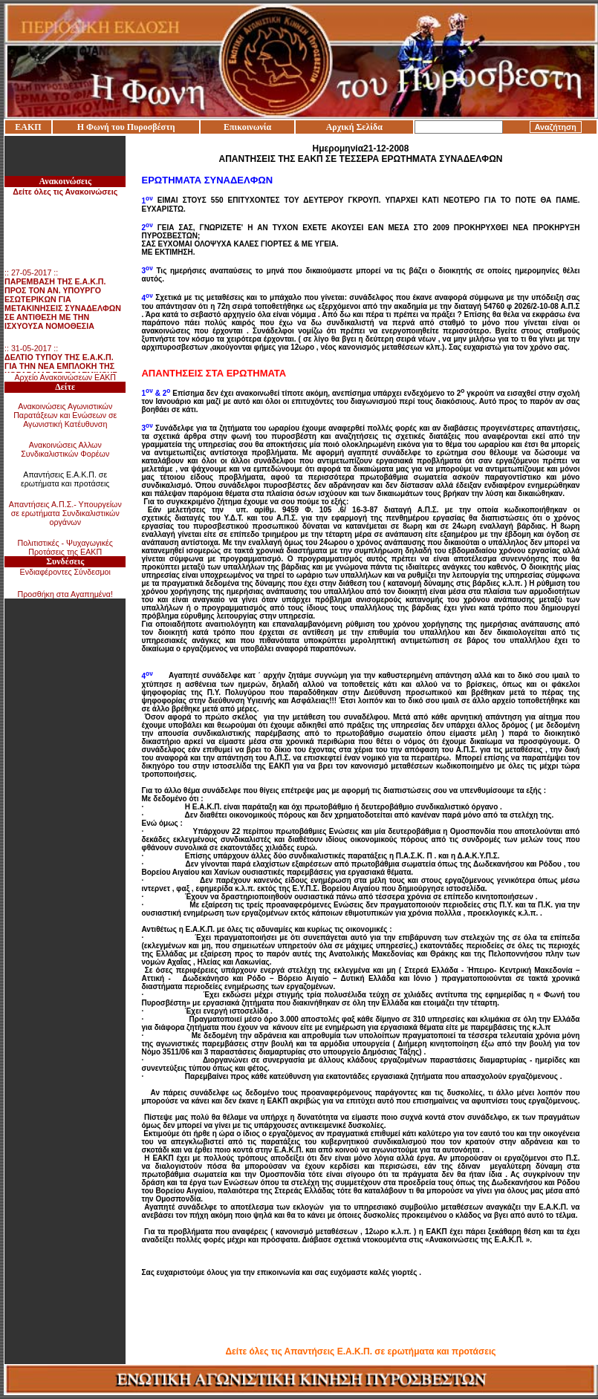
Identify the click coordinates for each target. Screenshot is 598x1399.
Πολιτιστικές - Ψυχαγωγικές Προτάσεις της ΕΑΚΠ (65, 547)
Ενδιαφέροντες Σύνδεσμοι (65, 571)
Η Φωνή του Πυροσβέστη (126, 127)
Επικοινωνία (247, 127)
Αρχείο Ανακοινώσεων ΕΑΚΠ (65, 377)
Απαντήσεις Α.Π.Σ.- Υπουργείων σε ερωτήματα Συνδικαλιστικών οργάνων (65, 513)
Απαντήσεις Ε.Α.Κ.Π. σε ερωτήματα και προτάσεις (65, 479)
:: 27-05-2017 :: (62, 302)
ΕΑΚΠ (28, 127)
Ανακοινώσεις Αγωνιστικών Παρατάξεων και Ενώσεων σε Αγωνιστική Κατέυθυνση (65, 415)
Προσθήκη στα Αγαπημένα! (65, 594)
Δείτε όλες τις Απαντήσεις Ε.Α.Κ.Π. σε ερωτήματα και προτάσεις (360, 1351)
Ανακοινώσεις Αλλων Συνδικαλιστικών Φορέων (65, 449)
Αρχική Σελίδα (354, 127)
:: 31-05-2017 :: (60, 369)
